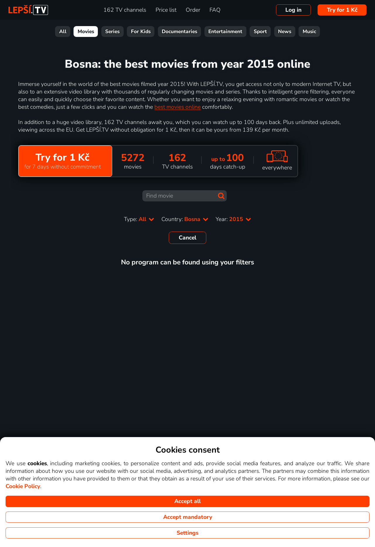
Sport (260, 31)
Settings (187, 533)
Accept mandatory (187, 517)
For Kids (141, 31)
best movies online (177, 107)
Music (309, 31)
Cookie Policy (23, 486)
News (284, 31)
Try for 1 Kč (342, 10)
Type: (139, 219)
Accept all (187, 501)
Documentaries (179, 31)
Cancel (187, 238)
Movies (86, 31)
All (63, 31)
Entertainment (225, 31)
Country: (185, 219)
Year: (233, 219)
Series (112, 31)
